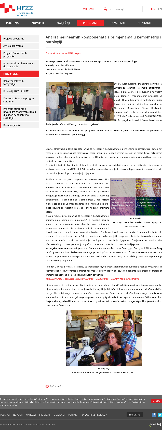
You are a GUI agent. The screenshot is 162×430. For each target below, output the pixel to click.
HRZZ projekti (11, 73)
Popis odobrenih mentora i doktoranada (19, 65)
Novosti (38, 23)
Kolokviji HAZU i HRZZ (16, 91)
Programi (90, 23)
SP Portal (134, 414)
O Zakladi (118, 23)
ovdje (106, 402)
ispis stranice (54, 386)
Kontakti (144, 23)
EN (160, 9)
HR (153, 9)
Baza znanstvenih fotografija (13, 82)
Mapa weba (88, 8)
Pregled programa (13, 38)
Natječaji (63, 23)
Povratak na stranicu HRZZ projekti (64, 53)
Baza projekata (12, 125)
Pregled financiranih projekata (15, 54)
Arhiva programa (13, 45)
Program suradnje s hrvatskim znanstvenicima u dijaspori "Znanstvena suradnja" (19, 113)
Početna (12, 23)
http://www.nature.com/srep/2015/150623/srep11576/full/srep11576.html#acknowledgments (92, 278)
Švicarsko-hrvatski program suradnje (19, 100)
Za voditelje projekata (94, 414)
